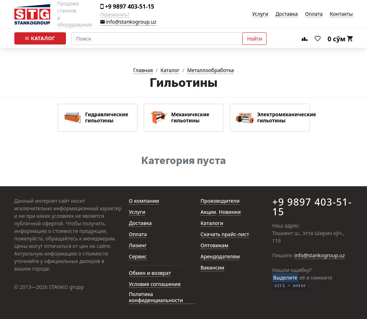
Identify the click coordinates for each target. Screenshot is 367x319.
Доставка (286, 14)
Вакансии (212, 268)
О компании (144, 201)
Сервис (137, 257)
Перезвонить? (114, 15)
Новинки (229, 212)
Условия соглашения (154, 284)
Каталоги (211, 223)
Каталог (40, 38)
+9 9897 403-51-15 (127, 6)
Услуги (260, 14)
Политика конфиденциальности (156, 297)
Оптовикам (214, 246)
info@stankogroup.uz (128, 22)
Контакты (341, 14)
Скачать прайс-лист (224, 234)
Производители (219, 201)
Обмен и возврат (150, 273)
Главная (143, 70)
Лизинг (138, 246)
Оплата (314, 14)
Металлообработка (210, 70)
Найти (254, 38)
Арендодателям (220, 257)
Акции (208, 212)
